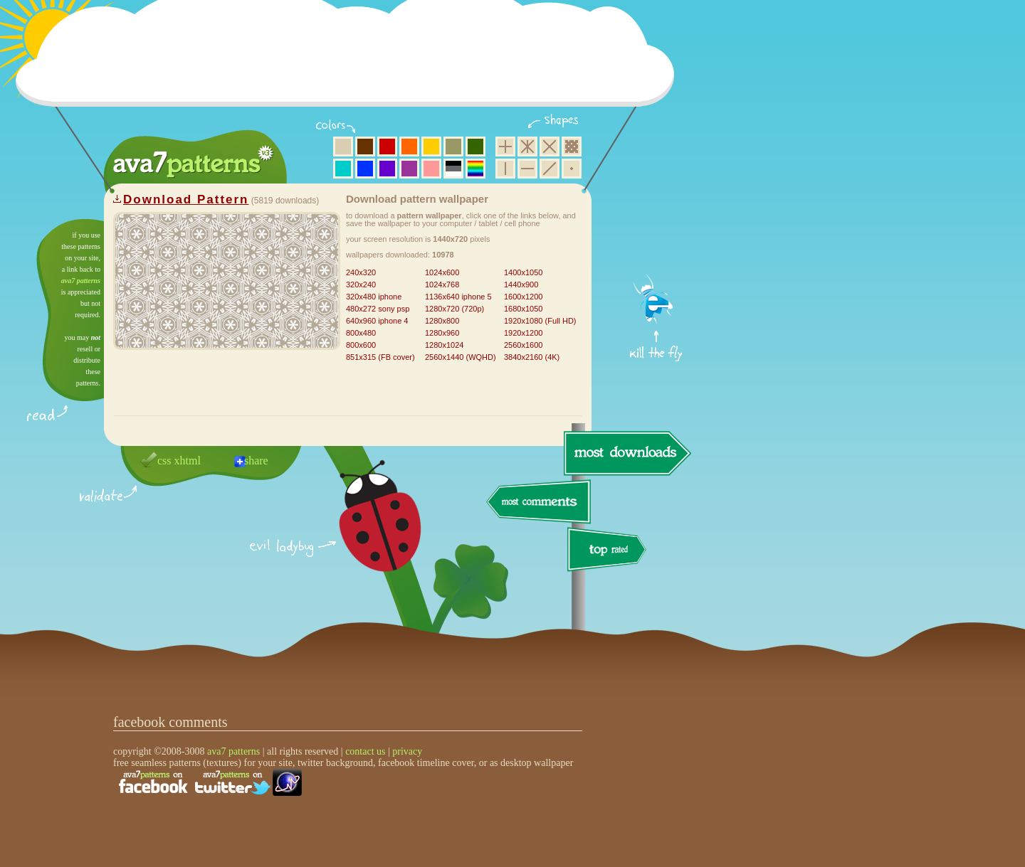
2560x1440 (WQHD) (460, 357)
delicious (365, 532)
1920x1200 (523, 333)
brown (365, 146)
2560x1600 (523, 345)
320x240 (361, 284)
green (475, 146)
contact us (365, 751)
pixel (572, 146)
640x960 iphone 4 (377, 321)
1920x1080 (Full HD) (540, 321)
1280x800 (442, 321)
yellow (431, 146)
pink (431, 169)
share (256, 460)
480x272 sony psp (377, 308)
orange (409, 146)
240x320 (361, 272)
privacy (407, 751)
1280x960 (442, 333)
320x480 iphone (373, 296)
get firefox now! (656, 224)
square (505, 146)
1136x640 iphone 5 (458, 296)
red (387, 146)
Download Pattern (186, 199)
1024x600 (442, 272)
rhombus (549, 146)
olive (453, 146)
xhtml (187, 460)
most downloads (625, 453)
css (164, 460)
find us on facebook (153, 782)
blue (365, 169)
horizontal (527, 169)
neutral (453, 169)
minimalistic (572, 169)
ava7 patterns (80, 280)
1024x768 (442, 284)
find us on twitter (233, 782)
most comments (539, 502)
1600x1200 (523, 296)
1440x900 (521, 284)
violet (387, 169)
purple (409, 169)
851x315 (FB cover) (380, 357)
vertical (505, 169)
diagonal (549, 169)
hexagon (527, 146)
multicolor (475, 169)
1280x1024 (444, 345)
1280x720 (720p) (454, 308)
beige (343, 146)
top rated (609, 551)
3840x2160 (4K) (531, 357)
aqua (343, 169)
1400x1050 (523, 272)
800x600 (361, 345)
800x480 (361, 333)
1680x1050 (523, 308)
